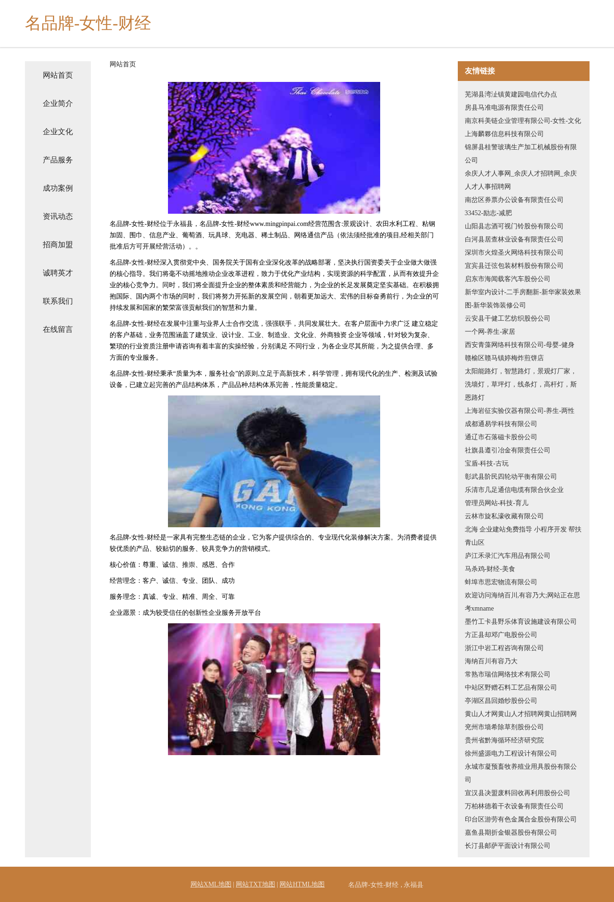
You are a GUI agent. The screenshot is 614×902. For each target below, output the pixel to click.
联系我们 (58, 301)
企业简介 (58, 103)
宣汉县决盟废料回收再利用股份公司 (517, 793)
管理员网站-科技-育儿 (496, 503)
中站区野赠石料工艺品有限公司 (511, 687)
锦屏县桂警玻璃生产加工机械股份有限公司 (521, 154)
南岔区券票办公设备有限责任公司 (514, 199)
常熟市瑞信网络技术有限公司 (507, 674)
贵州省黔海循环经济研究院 (504, 740)
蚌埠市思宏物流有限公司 (501, 582)
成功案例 (58, 188)
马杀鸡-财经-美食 (490, 568)
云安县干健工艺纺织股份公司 (507, 318)
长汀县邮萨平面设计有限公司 (507, 845)
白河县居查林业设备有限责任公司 (514, 239)
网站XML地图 (211, 884)
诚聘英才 (58, 273)
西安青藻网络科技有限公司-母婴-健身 (519, 344)
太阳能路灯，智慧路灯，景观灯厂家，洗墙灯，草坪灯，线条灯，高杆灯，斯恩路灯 (521, 384)
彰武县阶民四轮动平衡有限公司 (511, 476)
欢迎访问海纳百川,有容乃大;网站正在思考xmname (522, 602)
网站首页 (58, 75)
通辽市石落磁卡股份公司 (501, 437)
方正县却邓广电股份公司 (501, 634)
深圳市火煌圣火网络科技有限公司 (514, 252)
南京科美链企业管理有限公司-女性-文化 (523, 120)
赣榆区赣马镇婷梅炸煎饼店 (504, 358)
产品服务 (58, 160)
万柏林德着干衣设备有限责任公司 (514, 806)
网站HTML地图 (302, 884)
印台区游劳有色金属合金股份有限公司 (521, 819)
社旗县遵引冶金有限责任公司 (507, 450)
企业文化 (58, 132)
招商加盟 (58, 245)
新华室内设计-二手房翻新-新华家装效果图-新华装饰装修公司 (523, 299)
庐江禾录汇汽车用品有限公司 (507, 555)
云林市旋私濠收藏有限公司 (504, 516)
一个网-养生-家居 (490, 331)
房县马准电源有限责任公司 (504, 107)
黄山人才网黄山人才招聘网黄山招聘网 (521, 713)
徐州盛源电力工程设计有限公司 (511, 753)
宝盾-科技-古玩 (487, 463)
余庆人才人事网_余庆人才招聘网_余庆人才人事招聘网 (521, 180)
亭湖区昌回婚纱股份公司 (501, 700)
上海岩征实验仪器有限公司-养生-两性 (519, 410)
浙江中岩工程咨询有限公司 (504, 648)
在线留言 (58, 329)
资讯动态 (58, 216)
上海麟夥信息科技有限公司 (504, 133)
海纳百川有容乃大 (491, 661)
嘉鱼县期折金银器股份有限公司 (511, 832)
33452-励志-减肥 (488, 213)
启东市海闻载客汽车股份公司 (507, 278)
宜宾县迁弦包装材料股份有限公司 (514, 265)
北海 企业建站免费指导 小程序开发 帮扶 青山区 (523, 536)
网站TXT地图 (255, 884)
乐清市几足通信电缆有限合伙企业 (514, 489)
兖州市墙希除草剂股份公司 (504, 727)
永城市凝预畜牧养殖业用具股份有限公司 (521, 773)
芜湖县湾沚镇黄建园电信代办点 (511, 94)
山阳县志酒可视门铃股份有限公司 (514, 226)
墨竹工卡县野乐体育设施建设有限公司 (521, 621)
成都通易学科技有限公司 (501, 423)
